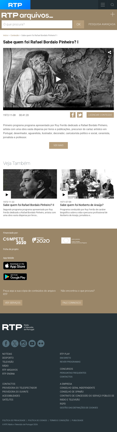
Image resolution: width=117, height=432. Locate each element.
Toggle (112, 4)
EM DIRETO (65, 358)
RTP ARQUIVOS (10, 370)
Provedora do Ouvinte (15, 391)
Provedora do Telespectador (19, 388)
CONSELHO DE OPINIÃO (72, 391)
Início (5, 35)
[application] (58, 79)
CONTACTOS (8, 384)
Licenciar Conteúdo (100, 115)
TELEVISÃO (8, 362)
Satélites (7, 399)
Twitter (15, 343)
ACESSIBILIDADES (11, 396)
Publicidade (77, 420)
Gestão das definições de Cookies (79, 407)
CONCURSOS (66, 369)
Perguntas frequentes (73, 373)
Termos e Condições (59, 420)
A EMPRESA (66, 384)
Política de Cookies (37, 420)
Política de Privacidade (13, 420)
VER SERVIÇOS (12, 302)
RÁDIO (5, 366)
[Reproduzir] (58, 79)
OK (79, 24)
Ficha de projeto (11, 249)
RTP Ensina (8, 374)
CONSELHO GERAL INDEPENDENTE (77, 388)
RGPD (63, 403)
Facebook (6, 343)
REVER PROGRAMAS (70, 361)
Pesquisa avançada (101, 24)
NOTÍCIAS (7, 354)
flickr (41, 343)
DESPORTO (8, 358)
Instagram (23, 343)
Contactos (66, 376)
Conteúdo (14, 35)
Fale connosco (72, 302)
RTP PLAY (65, 354)
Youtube (32, 343)
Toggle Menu (101, 3)
